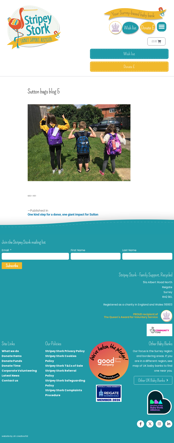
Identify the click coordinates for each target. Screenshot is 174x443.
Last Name (129, 250)
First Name (78, 250)
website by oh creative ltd (15, 436)
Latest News (10, 376)
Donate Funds (12, 361)
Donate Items (12, 356)
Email (6, 250)
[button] (161, 27)
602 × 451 (32, 196)
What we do (10, 351)
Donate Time (11, 366)
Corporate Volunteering (19, 371)
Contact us (10, 381)
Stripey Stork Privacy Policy (65, 351)
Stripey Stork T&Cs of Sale (64, 366)
